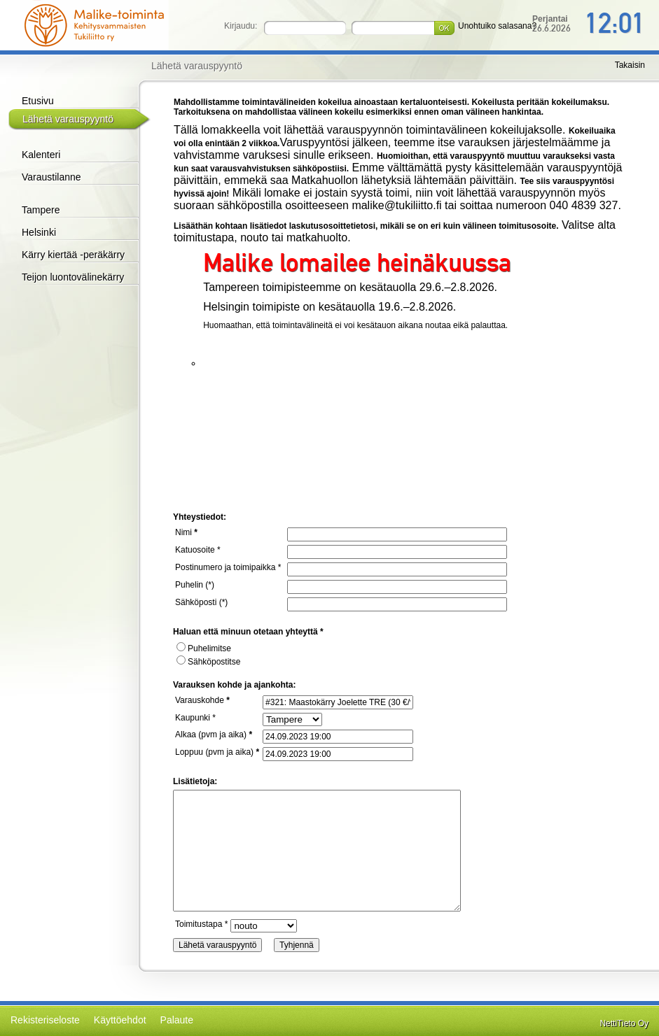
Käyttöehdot (120, 1020)
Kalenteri (41, 154)
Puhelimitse (203, 648)
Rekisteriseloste (45, 1020)
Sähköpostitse (208, 662)
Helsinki (39, 232)
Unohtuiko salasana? (497, 26)
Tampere (41, 209)
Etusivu (38, 100)
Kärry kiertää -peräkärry (73, 254)
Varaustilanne (51, 177)
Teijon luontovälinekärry (73, 277)
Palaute (176, 1020)
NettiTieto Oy (623, 1023)
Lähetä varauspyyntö (67, 119)
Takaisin (630, 65)
